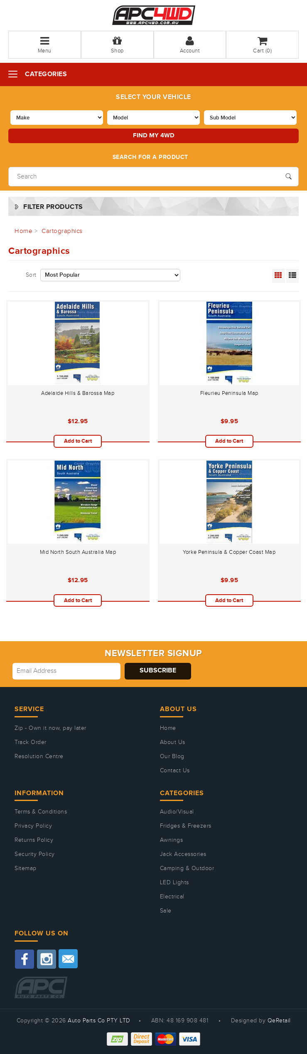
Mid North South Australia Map (78, 552)
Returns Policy (34, 840)
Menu (45, 44)
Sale (166, 911)
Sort (31, 275)
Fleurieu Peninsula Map (229, 393)
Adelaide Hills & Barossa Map (77, 393)
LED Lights (174, 882)
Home (168, 728)
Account (190, 44)
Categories (46, 74)
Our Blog (172, 756)
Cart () (262, 44)
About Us (172, 742)
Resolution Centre (39, 756)
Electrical (172, 896)
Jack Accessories (183, 854)
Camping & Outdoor (187, 868)
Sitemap (26, 868)
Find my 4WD (153, 135)
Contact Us (175, 770)
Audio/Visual (177, 811)
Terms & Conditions (41, 811)
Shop (117, 44)
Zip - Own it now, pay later (50, 728)
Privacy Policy (33, 826)
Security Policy (35, 854)
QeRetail (279, 1020)
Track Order (31, 742)
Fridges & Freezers (185, 826)
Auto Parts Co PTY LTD (99, 1020)
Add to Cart (78, 441)
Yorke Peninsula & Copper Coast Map (229, 552)
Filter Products (53, 207)
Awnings (171, 840)
